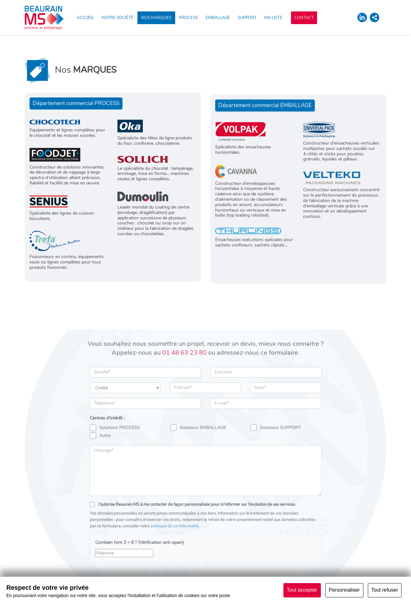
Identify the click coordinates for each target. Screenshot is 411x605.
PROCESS (188, 18)
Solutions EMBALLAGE (198, 470)
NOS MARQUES (156, 18)
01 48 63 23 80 (184, 395)
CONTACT (304, 18)
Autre (100, 478)
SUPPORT (247, 18)
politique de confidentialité (175, 568)
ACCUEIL (85, 18)
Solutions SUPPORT (275, 470)
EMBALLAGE (218, 18)
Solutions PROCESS (115, 470)
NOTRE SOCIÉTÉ (118, 18)
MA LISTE (273, 18)
